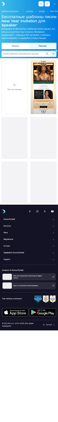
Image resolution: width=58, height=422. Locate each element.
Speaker (41, 11)
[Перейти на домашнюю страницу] (3, 3)
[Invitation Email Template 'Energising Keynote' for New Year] (43, 182)
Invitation (29, 11)
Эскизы (15, 46)
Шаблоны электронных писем (11, 11)
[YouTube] (52, 211)
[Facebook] (29, 211)
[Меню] (54, 3)
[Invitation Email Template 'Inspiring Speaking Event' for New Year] (14, 182)
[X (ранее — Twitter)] (44, 211)
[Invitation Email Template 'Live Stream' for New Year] (43, 87)
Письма (42, 46)
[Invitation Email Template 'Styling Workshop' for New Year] (43, 138)
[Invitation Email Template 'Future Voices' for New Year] (14, 138)
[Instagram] (37, 211)
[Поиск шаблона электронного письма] (24, 53)
